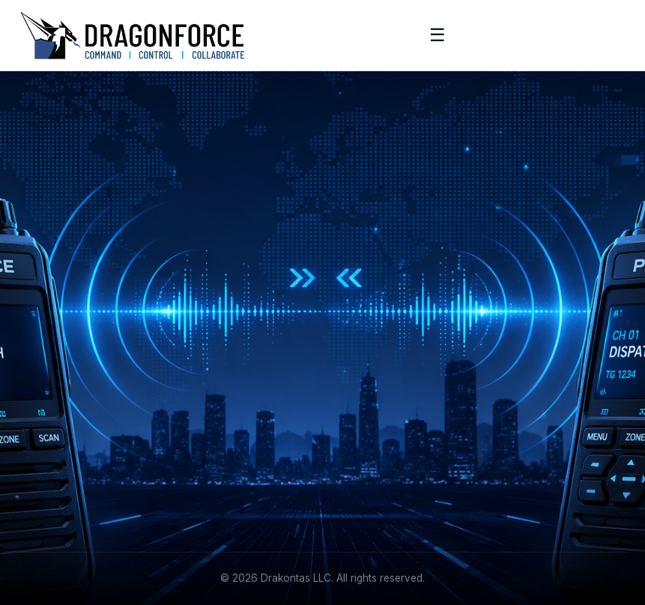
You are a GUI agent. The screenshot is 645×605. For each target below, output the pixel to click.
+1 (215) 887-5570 (382, 459)
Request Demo (373, 363)
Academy (42, 459)
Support (38, 482)
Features (357, 340)
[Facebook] (65, 360)
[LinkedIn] (31, 360)
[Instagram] (99, 360)
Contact (38, 505)
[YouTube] (134, 360)
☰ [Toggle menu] (437, 35)
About (33, 436)
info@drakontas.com (387, 436)
